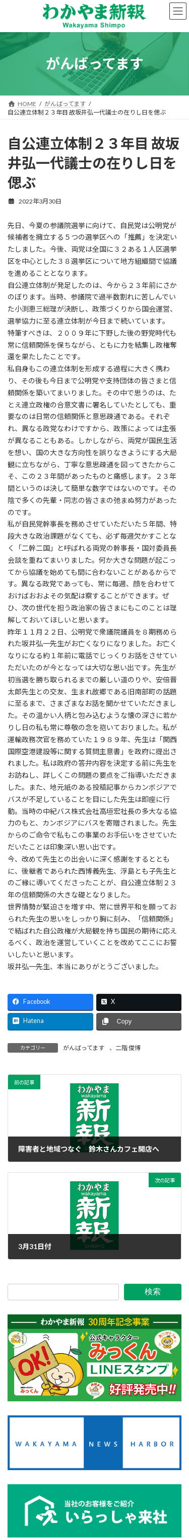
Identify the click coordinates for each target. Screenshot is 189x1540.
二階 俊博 (128, 1048)
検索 (153, 1291)
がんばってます (83, 1048)
